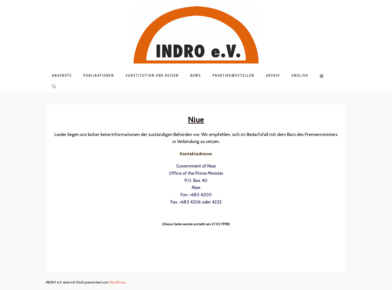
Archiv (273, 76)
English (300, 76)
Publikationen (98, 76)
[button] (54, 87)
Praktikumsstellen (233, 76)
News (195, 76)
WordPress (117, 282)
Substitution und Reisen (152, 76)
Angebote (62, 76)
